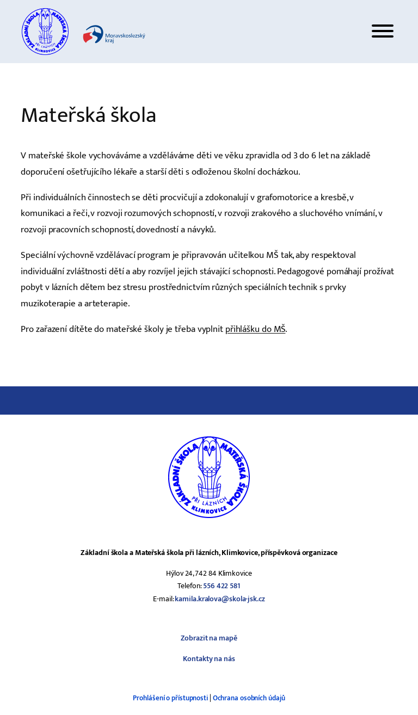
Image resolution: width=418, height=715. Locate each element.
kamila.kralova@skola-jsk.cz (220, 599)
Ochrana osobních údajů (249, 698)
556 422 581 (222, 586)
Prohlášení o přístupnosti (170, 698)
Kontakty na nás (209, 658)
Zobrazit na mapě (209, 638)
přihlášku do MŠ (255, 329)
